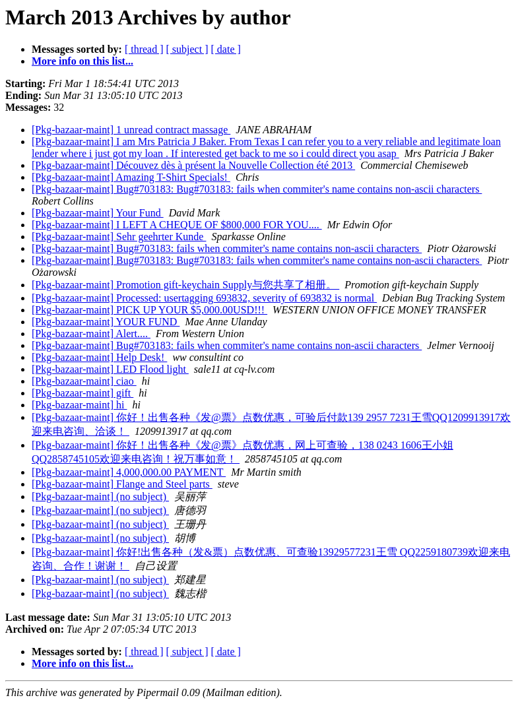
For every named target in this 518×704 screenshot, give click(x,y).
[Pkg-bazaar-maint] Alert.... (91, 333)
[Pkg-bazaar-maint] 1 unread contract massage (131, 129)
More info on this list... (82, 61)
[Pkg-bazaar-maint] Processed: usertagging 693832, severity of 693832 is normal (204, 298)
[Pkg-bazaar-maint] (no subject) (100, 496)
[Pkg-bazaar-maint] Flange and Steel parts (122, 484)
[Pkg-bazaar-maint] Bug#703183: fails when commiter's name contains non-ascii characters (227, 248)
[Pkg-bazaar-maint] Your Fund (98, 212)
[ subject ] (187, 49)
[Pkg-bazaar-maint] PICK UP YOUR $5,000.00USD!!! (149, 309)
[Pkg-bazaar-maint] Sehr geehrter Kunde (119, 236)
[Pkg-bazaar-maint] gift (82, 393)
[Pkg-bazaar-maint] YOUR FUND (105, 321)
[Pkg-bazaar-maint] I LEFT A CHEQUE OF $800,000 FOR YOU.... (177, 224)
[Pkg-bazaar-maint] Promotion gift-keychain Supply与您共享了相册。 (185, 284)
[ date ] (226, 49)
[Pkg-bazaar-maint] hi (79, 404)
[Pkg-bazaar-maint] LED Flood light (110, 369)
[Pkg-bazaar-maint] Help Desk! (99, 357)
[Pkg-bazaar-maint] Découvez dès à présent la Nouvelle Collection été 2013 (193, 165)
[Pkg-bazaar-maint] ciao (84, 381)
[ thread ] (144, 49)
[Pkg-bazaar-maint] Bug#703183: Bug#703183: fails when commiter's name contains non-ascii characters (257, 189)
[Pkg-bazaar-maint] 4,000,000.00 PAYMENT (129, 472)
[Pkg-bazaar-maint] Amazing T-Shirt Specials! (131, 177)
